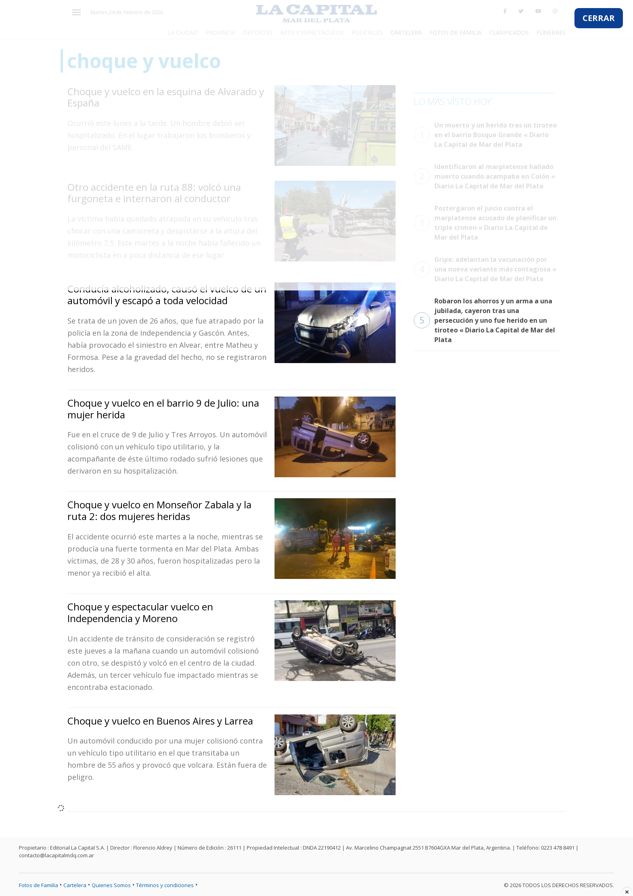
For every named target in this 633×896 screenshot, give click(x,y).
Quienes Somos (111, 885)
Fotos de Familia (38, 885)
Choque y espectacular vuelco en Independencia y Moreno (140, 612)
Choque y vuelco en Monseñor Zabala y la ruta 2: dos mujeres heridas (159, 510)
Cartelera (74, 885)
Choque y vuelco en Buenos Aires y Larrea (160, 720)
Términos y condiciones (165, 885)
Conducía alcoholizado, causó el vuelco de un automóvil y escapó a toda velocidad (166, 294)
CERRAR (599, 18)
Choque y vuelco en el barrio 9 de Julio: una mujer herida (163, 408)
